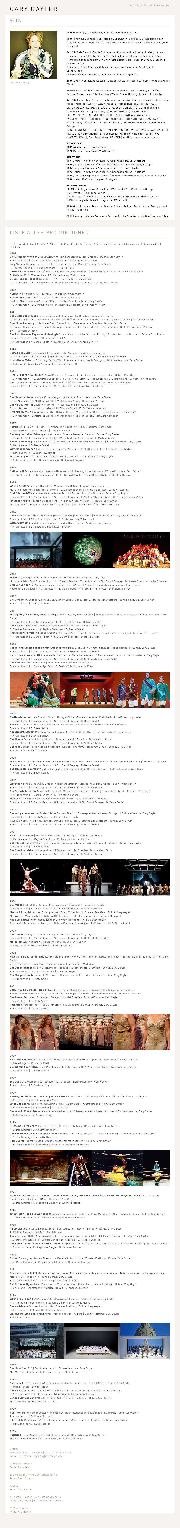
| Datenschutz (162, 5)
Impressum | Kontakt (141, 5)
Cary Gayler (34, 9)
